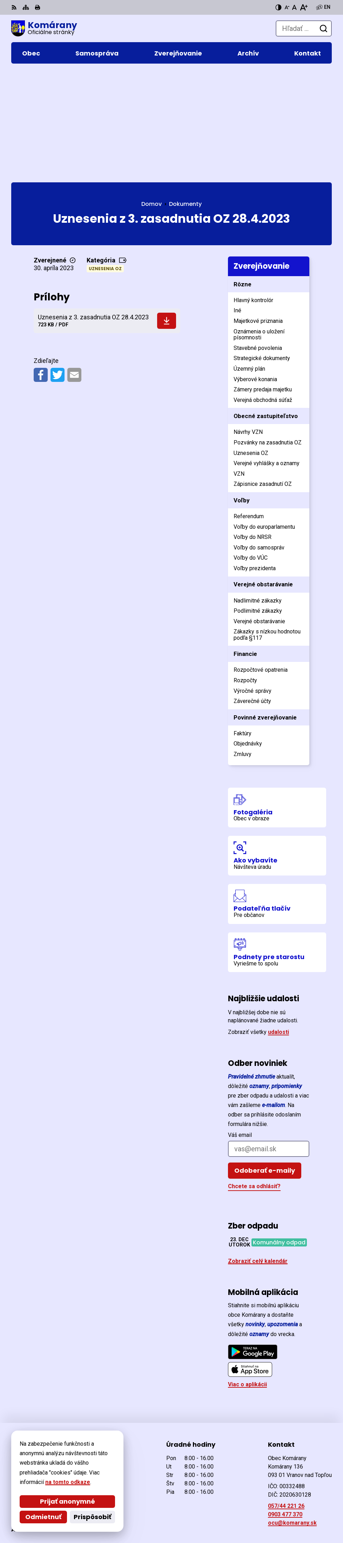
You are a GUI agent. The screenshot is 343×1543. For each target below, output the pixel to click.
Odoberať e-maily (264, 1063)
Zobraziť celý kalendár (258, 1153)
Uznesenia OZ (105, 161)
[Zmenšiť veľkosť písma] (287, 7)
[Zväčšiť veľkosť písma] (303, 7)
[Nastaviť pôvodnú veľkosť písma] (294, 7)
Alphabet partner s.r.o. (107, 1505)
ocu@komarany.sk (292, 1415)
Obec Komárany (95, 1514)
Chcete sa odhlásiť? (254, 1078)
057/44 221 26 (286, 1398)
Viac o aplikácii (247, 1277)
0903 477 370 (285, 1407)
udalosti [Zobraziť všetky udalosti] (278, 924)
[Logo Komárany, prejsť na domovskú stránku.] (44, 28)
